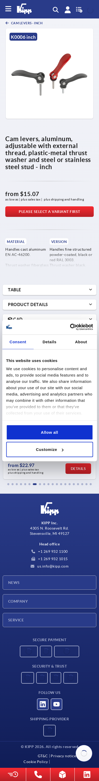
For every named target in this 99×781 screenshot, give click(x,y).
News (14, 582)
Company (18, 601)
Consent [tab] (18, 341)
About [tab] (81, 341)
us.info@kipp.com (50, 566)
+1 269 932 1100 (49, 551)
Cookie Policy (35, 762)
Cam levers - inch (26, 23)
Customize (49, 449)
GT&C (43, 756)
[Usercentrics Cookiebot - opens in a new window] (70, 327)
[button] (8, 484)
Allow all (49, 432)
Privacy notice (63, 756)
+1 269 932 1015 (49, 559)
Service (16, 620)
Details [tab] (49, 341)
